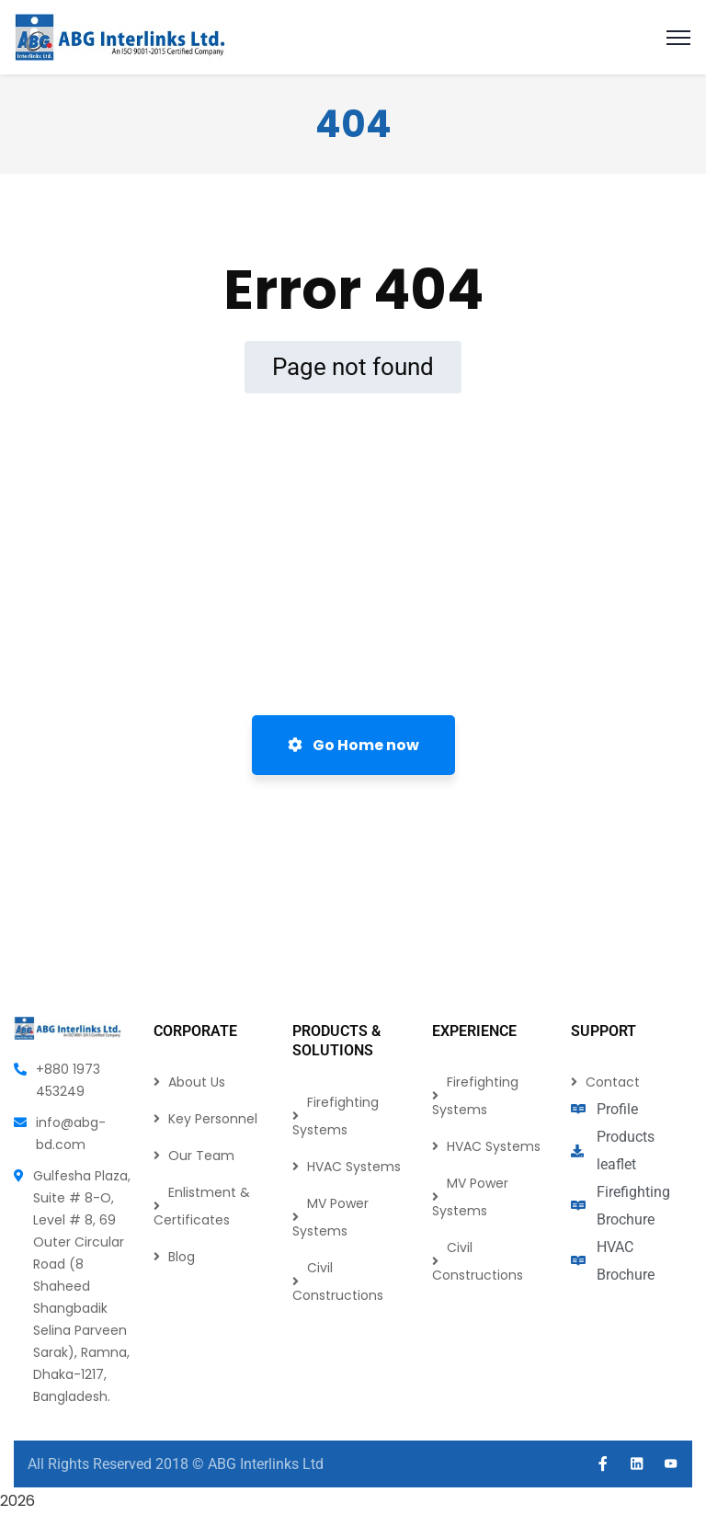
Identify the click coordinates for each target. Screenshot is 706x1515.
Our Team (201, 1155)
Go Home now (353, 745)
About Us (196, 1082)
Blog (181, 1256)
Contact (613, 1082)
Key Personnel (212, 1119)
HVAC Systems (354, 1166)
